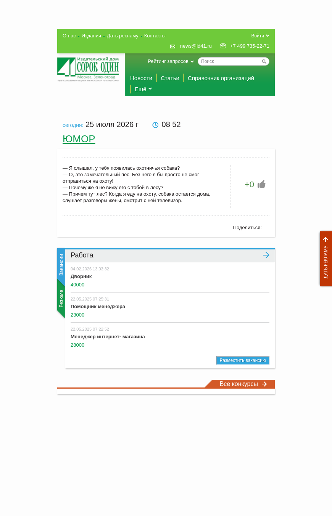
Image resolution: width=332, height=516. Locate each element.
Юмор (79, 139)
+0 (249, 184)
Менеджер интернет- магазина (108, 336)
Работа (170, 255)
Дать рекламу (324, 259)
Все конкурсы (243, 384)
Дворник (81, 276)
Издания (91, 36)
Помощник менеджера (98, 306)
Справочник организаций (221, 78)
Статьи (170, 78)
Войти (257, 36)
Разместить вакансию (243, 360)
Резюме (60, 299)
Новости (141, 78)
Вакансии (60, 267)
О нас (69, 36)
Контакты (155, 36)
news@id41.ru (196, 46)
